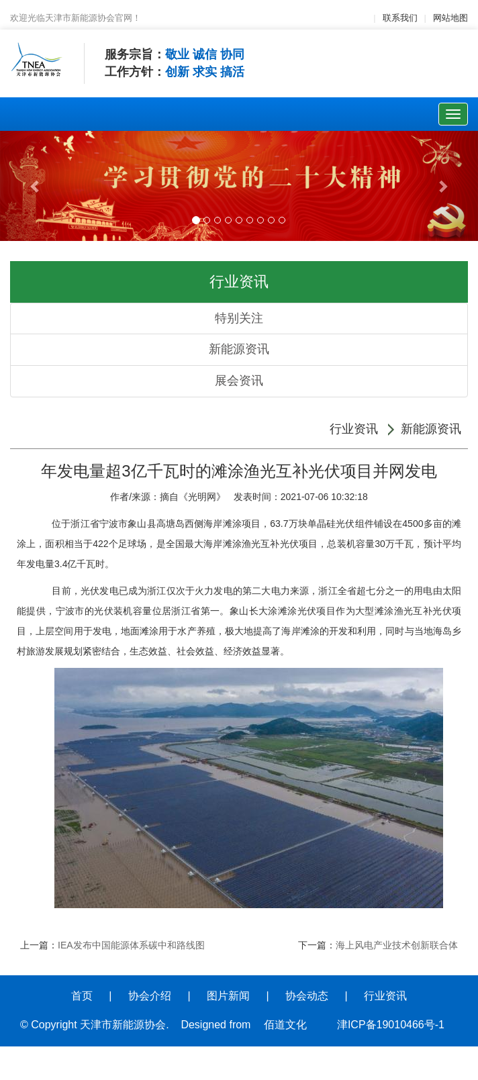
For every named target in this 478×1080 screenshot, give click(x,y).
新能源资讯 (239, 349)
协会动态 (306, 995)
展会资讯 (239, 380)
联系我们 (400, 18)
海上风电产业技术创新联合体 (397, 945)
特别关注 (239, 318)
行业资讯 (354, 429)
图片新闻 (228, 995)
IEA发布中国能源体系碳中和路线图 (131, 945)
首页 (82, 995)
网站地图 (450, 18)
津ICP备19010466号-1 (390, 1024)
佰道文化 (285, 1024)
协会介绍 (149, 995)
